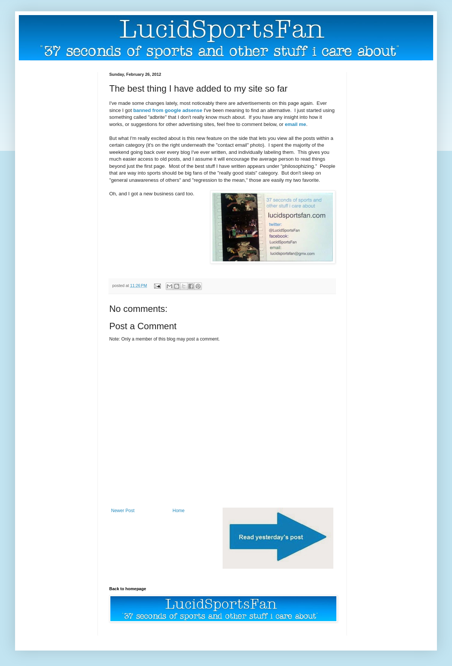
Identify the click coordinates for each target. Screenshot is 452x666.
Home (179, 510)
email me (295, 124)
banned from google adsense (167, 110)
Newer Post (122, 510)
